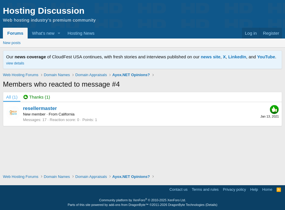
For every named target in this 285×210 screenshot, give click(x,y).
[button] (59, 33)
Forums (15, 33)
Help (254, 189)
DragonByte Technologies (186, 204)
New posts (12, 43)
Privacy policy (234, 189)
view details (15, 63)
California (67, 114)
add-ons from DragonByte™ (129, 204)
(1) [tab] (11, 96)
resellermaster (40, 108)
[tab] (36, 97)
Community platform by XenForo (142, 200)
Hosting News (81, 33)
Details (211, 204)
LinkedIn (237, 56)
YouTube (266, 56)
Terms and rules (205, 189)
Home (267, 189)
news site (211, 56)
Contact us (178, 189)
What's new (43, 33)
